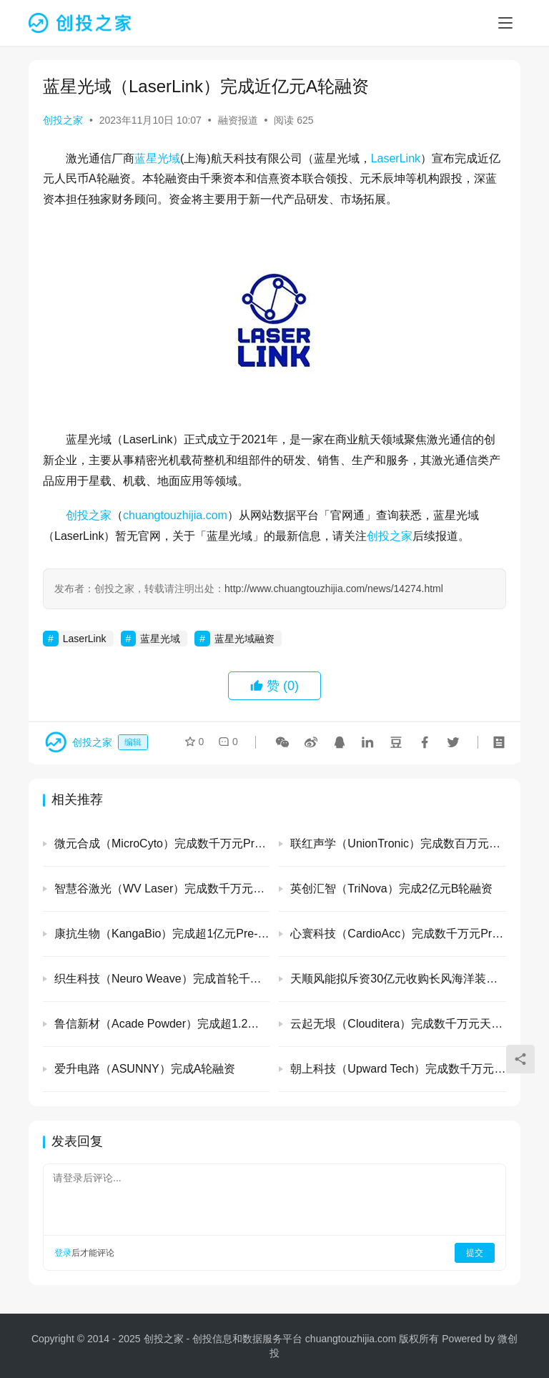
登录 (62, 1253)
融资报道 (238, 120)
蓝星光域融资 (244, 638)
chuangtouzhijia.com (175, 515)
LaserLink (395, 158)
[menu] (505, 23)
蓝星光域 (157, 158)
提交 (474, 1253)
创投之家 (63, 120)
